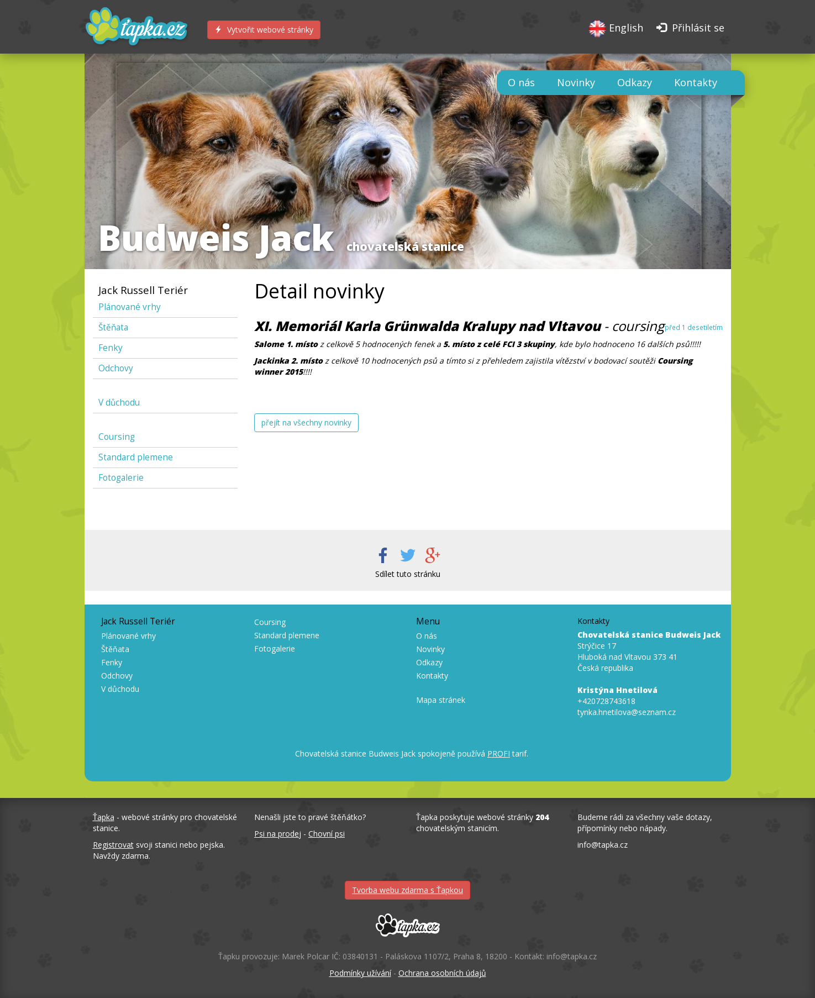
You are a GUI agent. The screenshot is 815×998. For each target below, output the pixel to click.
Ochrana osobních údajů (442, 973)
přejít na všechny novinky (306, 422)
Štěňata (113, 327)
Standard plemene (135, 457)
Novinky (576, 82)
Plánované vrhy (129, 307)
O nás (521, 82)
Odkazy (634, 82)
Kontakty (695, 82)
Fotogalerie (121, 478)
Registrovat (113, 844)
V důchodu (119, 402)
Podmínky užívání (360, 973)
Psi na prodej (277, 833)
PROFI (498, 753)
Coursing (116, 437)
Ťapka (103, 817)
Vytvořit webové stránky (263, 29)
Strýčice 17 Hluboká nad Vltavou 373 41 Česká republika (649, 651)
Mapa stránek (440, 700)
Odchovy (115, 368)
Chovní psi (326, 833)
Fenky (110, 348)
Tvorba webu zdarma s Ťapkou (407, 890)
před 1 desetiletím (694, 327)
